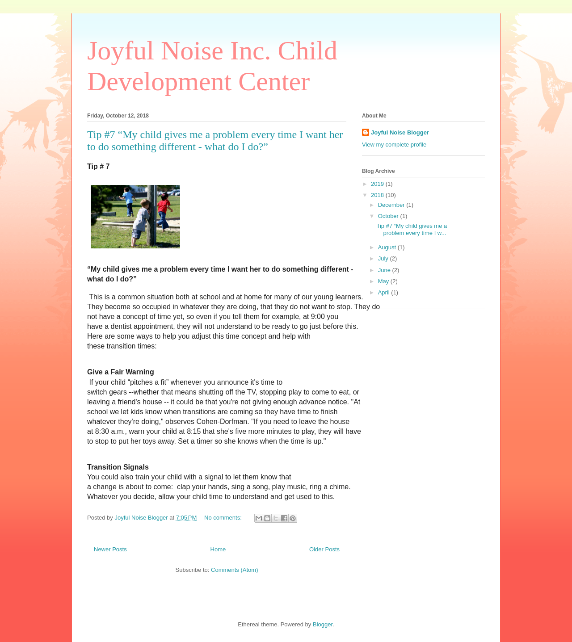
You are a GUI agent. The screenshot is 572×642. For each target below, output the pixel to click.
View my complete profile (394, 144)
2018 (378, 195)
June (385, 270)
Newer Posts (110, 549)
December (392, 204)
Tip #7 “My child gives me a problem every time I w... (411, 229)
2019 (378, 183)
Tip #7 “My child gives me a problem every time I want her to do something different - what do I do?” (215, 140)
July (384, 258)
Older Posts (324, 549)
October (389, 216)
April (384, 292)
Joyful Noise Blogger (400, 132)
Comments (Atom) (234, 569)
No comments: (223, 517)
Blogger (322, 624)
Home (218, 549)
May (384, 281)
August (388, 247)
